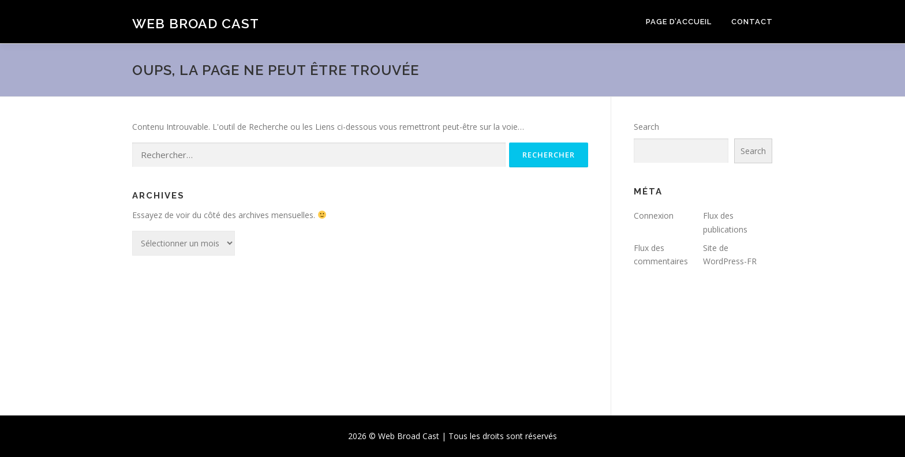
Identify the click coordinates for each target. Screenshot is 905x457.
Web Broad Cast (195, 23)
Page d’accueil (679, 21)
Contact (752, 21)
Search (646, 126)
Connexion (654, 215)
